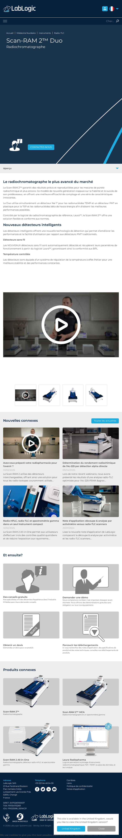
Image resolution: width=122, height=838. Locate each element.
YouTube (54, 787)
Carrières (71, 778)
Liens (69, 781)
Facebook (37, 787)
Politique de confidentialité (79, 784)
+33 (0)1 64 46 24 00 (44, 781)
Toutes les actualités (105, 420)
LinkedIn (48, 787)
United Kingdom (71, 828)
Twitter (43, 787)
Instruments (45, 33)
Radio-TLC (59, 33)
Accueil (9, 33)
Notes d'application (76, 787)
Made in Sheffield (20, 815)
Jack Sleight (45, 823)
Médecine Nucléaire (26, 33)
